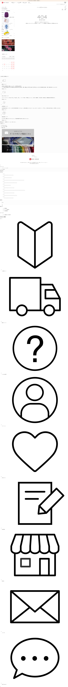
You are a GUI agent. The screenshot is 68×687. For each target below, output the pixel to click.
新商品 (6, 208)
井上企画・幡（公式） (23, 162)
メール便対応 (7, 209)
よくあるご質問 (4, 126)
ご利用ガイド (13, 3)
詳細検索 (65, 2)
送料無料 (6, 210)
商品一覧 (3, 127)
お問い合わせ (25, 3)
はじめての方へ (4, 125)
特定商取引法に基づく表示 (36, 162)
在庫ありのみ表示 (8, 214)
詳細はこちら (4, 88)
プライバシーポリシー (44, 162)
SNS (29, 3)
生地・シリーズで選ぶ (5, 37)
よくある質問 (19, 3)
